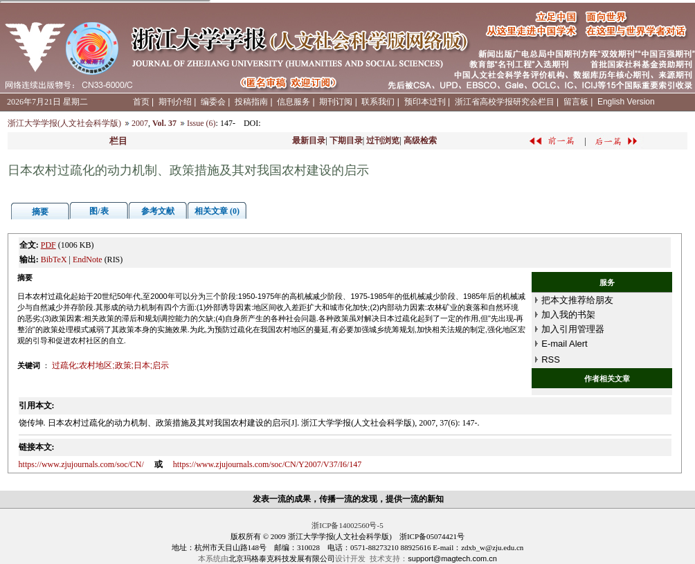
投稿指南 (251, 102)
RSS (550, 359)
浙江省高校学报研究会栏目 (504, 102)
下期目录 (346, 140)
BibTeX (54, 259)
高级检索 (420, 140)
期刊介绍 (175, 102)
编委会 (213, 102)
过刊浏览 (382, 140)
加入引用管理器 (572, 329)
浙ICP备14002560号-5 (347, 525)
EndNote (87, 259)
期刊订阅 (335, 102)
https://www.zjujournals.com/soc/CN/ (81, 464)
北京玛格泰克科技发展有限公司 (281, 558)
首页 (141, 102)
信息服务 (293, 102)
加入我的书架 (568, 314)
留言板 (575, 102)
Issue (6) (201, 123)
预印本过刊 (425, 102)
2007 (140, 123)
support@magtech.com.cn (452, 558)
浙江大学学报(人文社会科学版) (64, 123)
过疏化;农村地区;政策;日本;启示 (110, 365)
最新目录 (308, 140)
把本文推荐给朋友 (577, 300)
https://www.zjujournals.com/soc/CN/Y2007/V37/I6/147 (267, 464)
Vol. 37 (164, 123)
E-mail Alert (564, 343)
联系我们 (378, 102)
